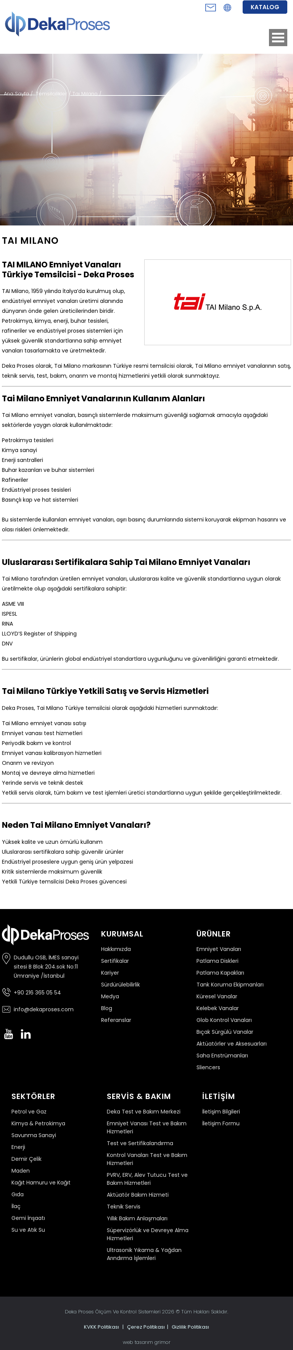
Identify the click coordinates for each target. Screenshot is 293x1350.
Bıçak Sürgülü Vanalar (224, 1032)
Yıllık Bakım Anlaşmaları (137, 1218)
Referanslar (116, 1020)
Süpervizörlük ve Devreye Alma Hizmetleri (147, 1234)
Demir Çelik (26, 1159)
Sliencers (208, 1067)
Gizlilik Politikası (190, 1327)
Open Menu (278, 37)
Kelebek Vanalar (217, 1008)
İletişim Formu (221, 1123)
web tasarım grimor (147, 1342)
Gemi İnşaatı (28, 1218)
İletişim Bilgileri (221, 1111)
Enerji (18, 1147)
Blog (106, 1008)
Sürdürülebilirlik (120, 984)
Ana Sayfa (17, 93)
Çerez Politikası (146, 1327)
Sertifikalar (115, 961)
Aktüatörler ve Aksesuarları (231, 1043)
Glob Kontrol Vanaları (224, 1020)
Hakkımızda (116, 949)
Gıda (17, 1194)
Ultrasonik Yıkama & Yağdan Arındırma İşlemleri (144, 1254)
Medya (110, 996)
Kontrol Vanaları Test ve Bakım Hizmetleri (147, 1159)
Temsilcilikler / (54, 93)
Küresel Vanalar (216, 996)
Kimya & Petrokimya (38, 1123)
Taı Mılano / (86, 93)
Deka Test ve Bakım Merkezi (143, 1111)
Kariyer (110, 973)
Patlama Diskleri (217, 961)
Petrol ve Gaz (29, 1111)
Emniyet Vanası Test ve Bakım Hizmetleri (147, 1127)
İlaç (16, 1206)
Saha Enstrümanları (222, 1055)
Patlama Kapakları (220, 973)
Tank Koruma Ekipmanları (230, 984)
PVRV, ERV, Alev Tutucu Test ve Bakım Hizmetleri (147, 1179)
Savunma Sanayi (33, 1135)
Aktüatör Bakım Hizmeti (138, 1195)
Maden (20, 1171)
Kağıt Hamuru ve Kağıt (41, 1182)
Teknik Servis (123, 1206)
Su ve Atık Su (28, 1230)
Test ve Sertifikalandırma (140, 1143)
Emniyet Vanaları (218, 949)
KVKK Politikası (101, 1327)
